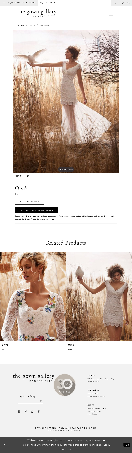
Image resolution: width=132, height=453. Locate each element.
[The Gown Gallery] (37, 13)
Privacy (64, 428)
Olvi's (32, 25)
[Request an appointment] (19, 3)
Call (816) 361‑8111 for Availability (36, 210)
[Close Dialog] (4, 444)
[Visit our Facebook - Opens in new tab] (38, 411)
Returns (40, 428)
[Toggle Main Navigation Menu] (111, 14)
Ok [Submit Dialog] (127, 444)
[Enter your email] (30, 401)
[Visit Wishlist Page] (121, 3)
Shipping (91, 428)
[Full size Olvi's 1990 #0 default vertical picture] (66, 101)
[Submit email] (40, 401)
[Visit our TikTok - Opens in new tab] (32, 411)
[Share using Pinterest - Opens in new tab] (27, 176)
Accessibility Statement (66, 430)
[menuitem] (19, 3)
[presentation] (33, 296)
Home (21, 25)
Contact (77, 428)
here (69, 449)
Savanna (44, 25)
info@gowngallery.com (97, 396)
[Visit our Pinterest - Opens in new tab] (25, 411)
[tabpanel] (66, 101)
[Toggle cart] (128, 3)
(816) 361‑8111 (93, 394)
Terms (53, 428)
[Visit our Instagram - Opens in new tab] (19, 411)
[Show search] (115, 3)
